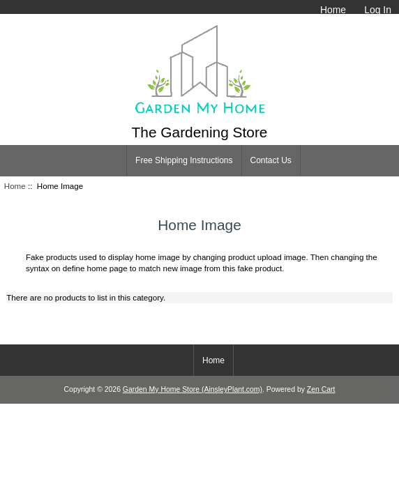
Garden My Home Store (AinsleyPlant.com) (192, 389)
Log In (377, 9)
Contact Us (271, 160)
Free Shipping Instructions (183, 160)
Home (333, 9)
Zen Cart (321, 389)
